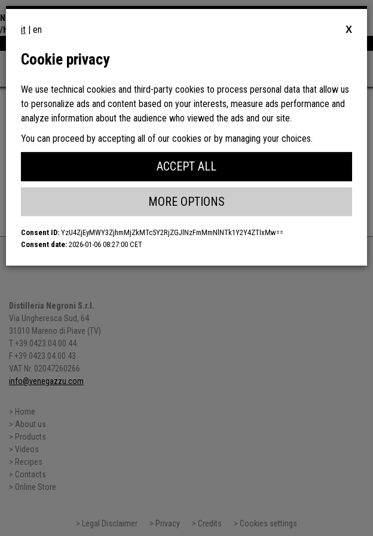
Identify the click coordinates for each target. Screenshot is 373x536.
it (23, 29)
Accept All (186, 166)
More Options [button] (186, 201)
